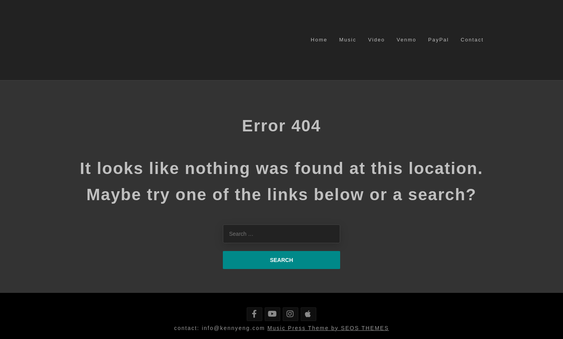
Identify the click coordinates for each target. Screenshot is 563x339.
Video (376, 40)
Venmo (406, 40)
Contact (472, 40)
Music (348, 40)
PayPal (438, 40)
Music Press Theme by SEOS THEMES (328, 328)
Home (319, 40)
